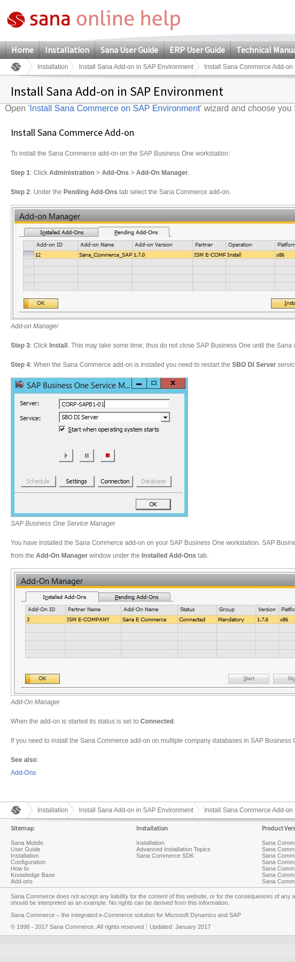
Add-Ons (23, 772)
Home (22, 49)
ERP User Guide (197, 49)
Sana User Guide (129, 49)
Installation (67, 49)
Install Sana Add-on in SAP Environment (136, 67)
